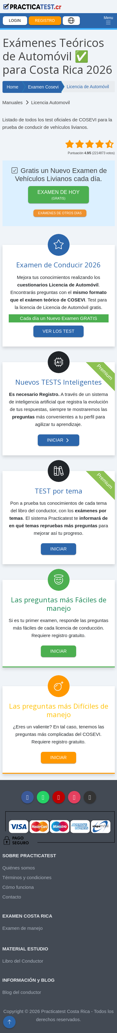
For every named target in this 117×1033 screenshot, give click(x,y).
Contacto (11, 896)
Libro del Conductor (22, 961)
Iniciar (58, 440)
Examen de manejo (22, 928)
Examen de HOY (58, 195)
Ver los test (59, 331)
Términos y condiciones (27, 877)
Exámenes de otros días (60, 213)
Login (15, 20)
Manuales (12, 102)
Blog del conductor (21, 992)
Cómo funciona (18, 887)
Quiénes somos (18, 867)
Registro (45, 20)
